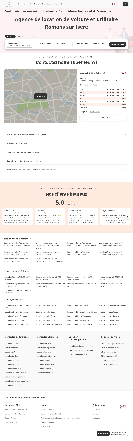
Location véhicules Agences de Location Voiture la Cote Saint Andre (50, 260)
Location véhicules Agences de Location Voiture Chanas (79, 253)
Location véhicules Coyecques (16, 312)
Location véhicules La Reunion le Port (82, 312)
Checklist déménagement (79, 354)
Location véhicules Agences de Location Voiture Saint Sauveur (111, 244)
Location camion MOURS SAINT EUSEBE (111, 278)
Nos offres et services (49, 4)
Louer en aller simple (109, 364)
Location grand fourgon (46, 356)
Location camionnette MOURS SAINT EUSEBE (81, 285)
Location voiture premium (15, 377)
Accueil (8, 11)
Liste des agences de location (27, 11)
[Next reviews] (127, 216)
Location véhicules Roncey (109, 316)
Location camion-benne (46, 373)
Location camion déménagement (81, 346)
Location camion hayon (46, 368)
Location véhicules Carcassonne (48, 316)
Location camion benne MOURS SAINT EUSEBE (79, 278)
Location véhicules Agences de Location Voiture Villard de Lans (111, 253)
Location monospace (13, 368)
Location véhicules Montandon (79, 316)
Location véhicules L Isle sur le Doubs (50, 324)
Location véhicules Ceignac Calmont (112, 305)
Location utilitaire (44, 343)
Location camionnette (45, 364)
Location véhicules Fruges (109, 320)
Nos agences (21, 4)
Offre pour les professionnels (112, 343)
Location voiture (50, 11)
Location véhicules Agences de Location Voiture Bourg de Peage (17, 244)
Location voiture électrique (15, 373)
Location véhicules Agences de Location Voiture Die (16, 260)
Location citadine (11, 348)
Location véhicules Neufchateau (79, 324)
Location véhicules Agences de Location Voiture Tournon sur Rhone (81, 244)
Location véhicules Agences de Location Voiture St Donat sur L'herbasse (47, 245)
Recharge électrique (108, 360)
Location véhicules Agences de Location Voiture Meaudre (16, 253)
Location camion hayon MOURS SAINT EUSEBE (48, 278)
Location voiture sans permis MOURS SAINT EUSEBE (50, 285)
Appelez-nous (102, 118)
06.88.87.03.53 (95, 112)
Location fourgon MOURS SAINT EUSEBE (18, 278)
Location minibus (11, 364)
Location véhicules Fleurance (47, 305)
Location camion (43, 360)
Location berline (11, 356)
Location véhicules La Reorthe (16, 324)
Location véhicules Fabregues (16, 316)
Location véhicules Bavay (108, 324)
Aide (61, 4)
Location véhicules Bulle (45, 320)
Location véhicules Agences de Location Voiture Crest (47, 253)
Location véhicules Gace (45, 312)
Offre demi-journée (108, 352)
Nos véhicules (34, 4)
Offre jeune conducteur (110, 348)
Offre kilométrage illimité (110, 356)
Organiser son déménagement (81, 350)
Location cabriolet (12, 360)
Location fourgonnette (46, 348)
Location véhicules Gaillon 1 (78, 320)
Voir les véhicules (118, 44)
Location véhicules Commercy (78, 305)
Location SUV (10, 352)
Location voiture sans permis (16, 381)
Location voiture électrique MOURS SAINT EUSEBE (18, 291)
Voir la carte (40, 96)
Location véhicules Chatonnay (16, 320)
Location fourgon (44, 352)
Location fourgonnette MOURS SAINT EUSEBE (17, 285)
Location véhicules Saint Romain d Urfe (18, 306)
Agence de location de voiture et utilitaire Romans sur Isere (86, 11)
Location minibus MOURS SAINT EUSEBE (111, 285)
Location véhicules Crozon (109, 312)
